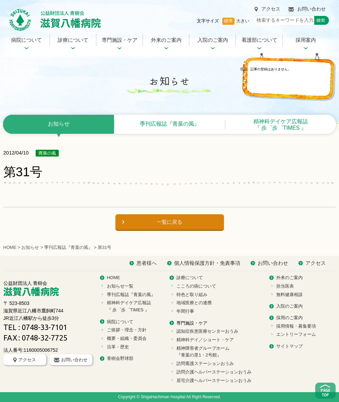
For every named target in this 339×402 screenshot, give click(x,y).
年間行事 (185, 311)
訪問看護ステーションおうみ (205, 363)
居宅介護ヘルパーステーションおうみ (213, 380)
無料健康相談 (289, 294)
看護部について (259, 40)
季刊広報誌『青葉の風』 (170, 124)
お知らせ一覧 (120, 286)
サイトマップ (289, 346)
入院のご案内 (212, 40)
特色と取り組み (191, 294)
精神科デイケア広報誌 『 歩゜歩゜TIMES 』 (280, 124)
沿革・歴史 (118, 346)
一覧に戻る (169, 222)
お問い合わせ (307, 9)
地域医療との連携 (194, 302)
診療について (73, 40)
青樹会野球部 (120, 358)
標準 (228, 20)
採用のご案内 (289, 317)
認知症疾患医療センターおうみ (207, 331)
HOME (10, 247)
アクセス (267, 9)
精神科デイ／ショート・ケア (205, 339)
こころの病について (196, 286)
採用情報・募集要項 (296, 326)
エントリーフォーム (296, 334)
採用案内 (306, 40)
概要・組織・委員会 (127, 338)
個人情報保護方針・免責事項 (207, 263)
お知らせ (59, 124)
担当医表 (285, 286)
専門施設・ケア (119, 40)
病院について (26, 40)
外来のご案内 (166, 40)
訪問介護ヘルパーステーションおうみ (213, 371)
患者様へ (146, 263)
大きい (242, 20)
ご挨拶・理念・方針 (127, 329)
